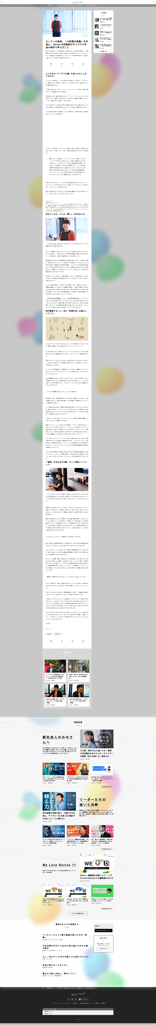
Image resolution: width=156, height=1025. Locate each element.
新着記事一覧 (50, 7)
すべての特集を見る (78, 915)
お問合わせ (75, 1005)
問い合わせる (103, 950)
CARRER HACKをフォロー (104, 932)
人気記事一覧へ (103, 53)
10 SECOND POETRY (73, 98)
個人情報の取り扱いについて (86, 1005)
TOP (43, 7)
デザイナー (58, 635)
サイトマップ (67, 1005)
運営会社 (103, 1005)
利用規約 (97, 1005)
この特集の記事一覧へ (106, 788)
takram (49, 635)
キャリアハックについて (57, 1005)
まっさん (51, 630)
